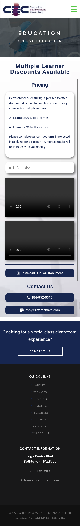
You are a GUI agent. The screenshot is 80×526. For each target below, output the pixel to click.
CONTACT (40, 426)
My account (40, 433)
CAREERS (40, 419)
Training (40, 398)
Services (40, 392)
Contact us (40, 351)
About (40, 385)
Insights (40, 405)
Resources (40, 412)
